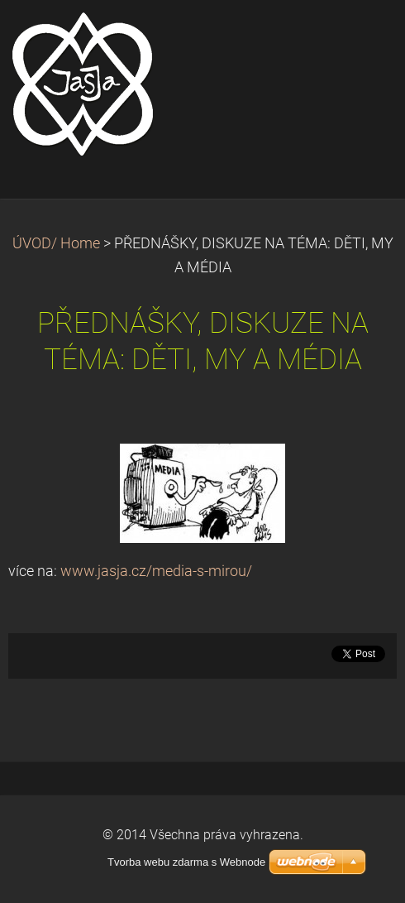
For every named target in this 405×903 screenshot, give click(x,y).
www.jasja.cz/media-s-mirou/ (156, 571)
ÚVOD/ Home (56, 243)
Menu (359, 37)
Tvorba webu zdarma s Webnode (186, 862)
